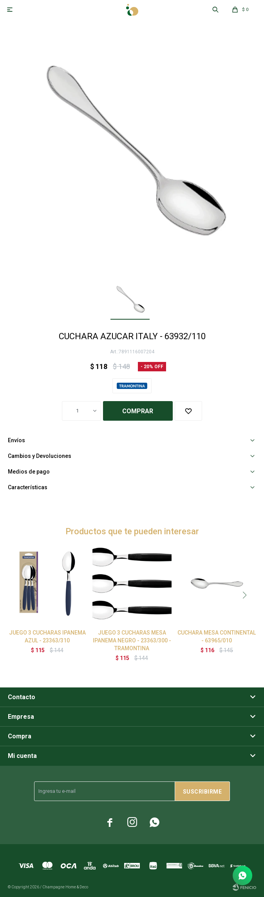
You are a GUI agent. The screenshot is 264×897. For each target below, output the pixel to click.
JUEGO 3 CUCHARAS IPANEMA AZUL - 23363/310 (47, 636)
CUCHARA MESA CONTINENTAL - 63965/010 (216, 636)
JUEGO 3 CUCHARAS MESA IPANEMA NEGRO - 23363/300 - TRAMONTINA (132, 640)
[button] (244, 595)
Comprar (137, 411)
